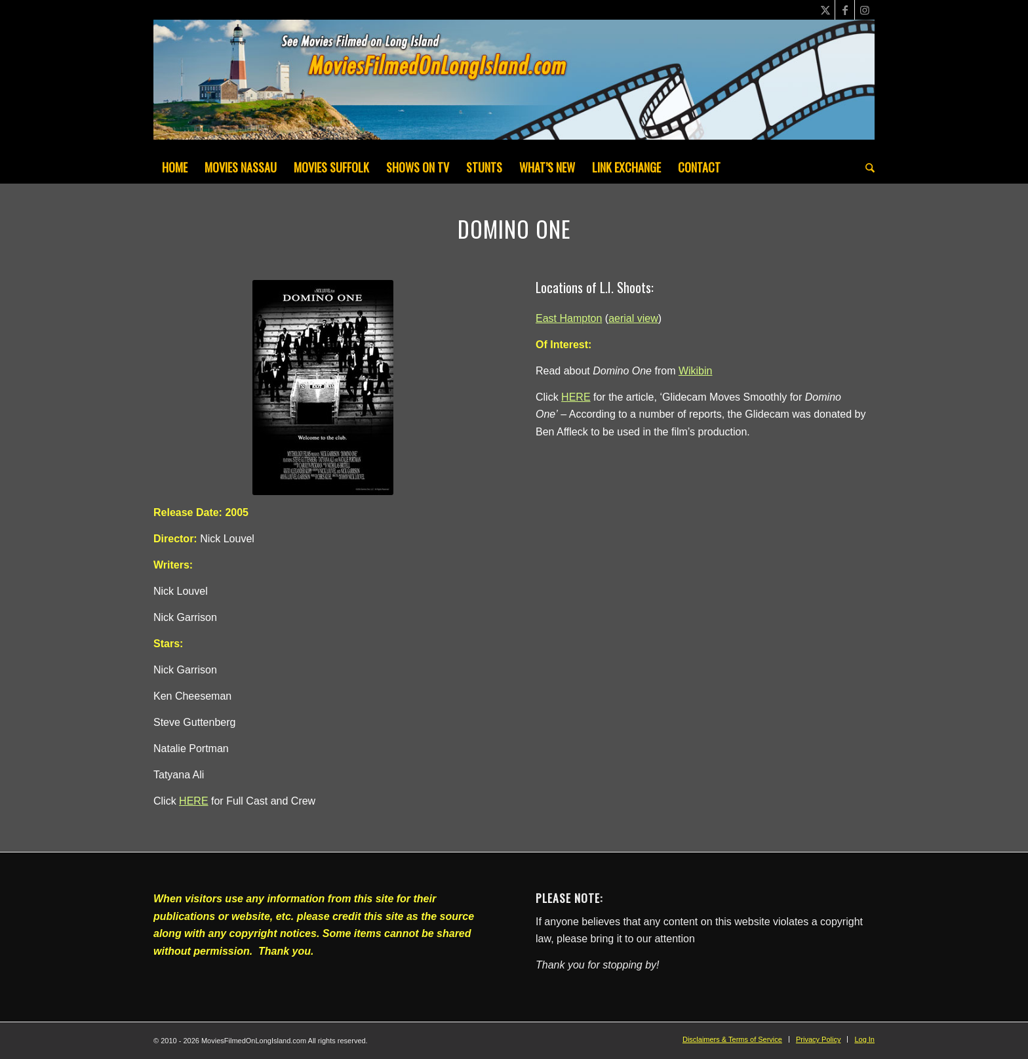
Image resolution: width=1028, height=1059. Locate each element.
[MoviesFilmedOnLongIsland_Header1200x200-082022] (514, 85)
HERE (193, 801)
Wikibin (696, 370)
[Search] (866, 167)
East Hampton (569, 318)
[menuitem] (174, 167)
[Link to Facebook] (844, 10)
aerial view (633, 318)
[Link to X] (825, 10)
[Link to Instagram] (865, 10)
